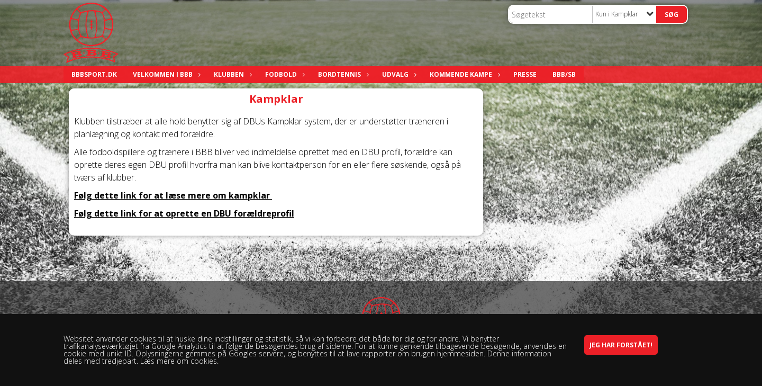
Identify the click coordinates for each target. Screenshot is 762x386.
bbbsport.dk (94, 74)
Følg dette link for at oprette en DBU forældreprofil (184, 213)
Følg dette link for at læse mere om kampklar (173, 195)
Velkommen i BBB (165, 74)
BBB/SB (564, 74)
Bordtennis (342, 74)
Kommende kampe (463, 74)
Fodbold (283, 74)
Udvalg (398, 74)
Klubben (231, 74)
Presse (525, 74)
